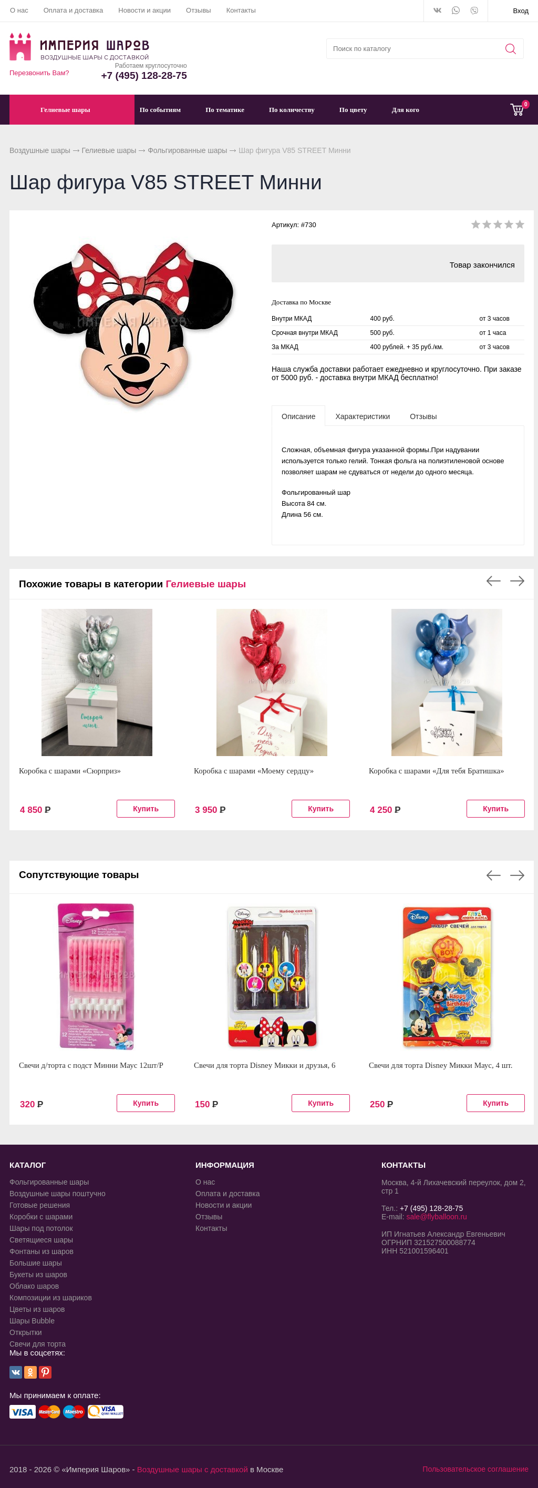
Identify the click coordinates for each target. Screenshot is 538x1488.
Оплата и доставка (74, 10)
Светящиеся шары (41, 1240)
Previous (494, 581)
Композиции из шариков (50, 1297)
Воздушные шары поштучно (57, 1193)
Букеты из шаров (38, 1274)
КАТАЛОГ (27, 1164)
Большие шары (35, 1263)
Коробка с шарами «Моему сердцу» (254, 771)
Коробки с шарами (41, 1216)
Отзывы (198, 10)
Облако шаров (34, 1286)
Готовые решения (39, 1205)
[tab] (298, 415)
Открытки (25, 1332)
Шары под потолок (41, 1228)
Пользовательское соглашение (475, 1469)
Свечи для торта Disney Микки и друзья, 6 (265, 1065)
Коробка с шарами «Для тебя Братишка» (436, 771)
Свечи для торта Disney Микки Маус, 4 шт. (441, 1065)
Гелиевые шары (109, 150)
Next (517, 581)
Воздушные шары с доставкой (192, 1469)
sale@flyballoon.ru (436, 1216)
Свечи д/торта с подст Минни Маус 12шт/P (91, 1065)
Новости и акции (144, 10)
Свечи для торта (37, 1344)
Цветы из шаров (37, 1309)
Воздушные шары (39, 150)
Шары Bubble (32, 1321)
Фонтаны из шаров (41, 1251)
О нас (19, 10)
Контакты (241, 10)
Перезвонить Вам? (39, 73)
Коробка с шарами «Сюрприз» (70, 771)
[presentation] (298, 416)
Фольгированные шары (187, 150)
